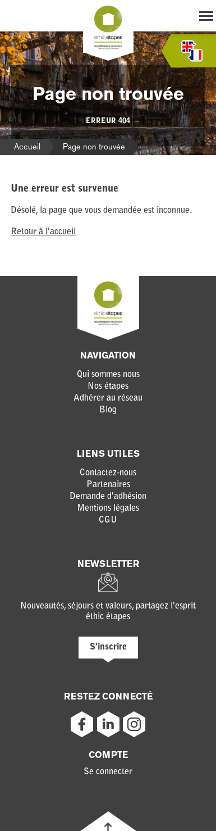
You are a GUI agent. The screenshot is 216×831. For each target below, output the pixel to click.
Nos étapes (108, 386)
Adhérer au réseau (108, 398)
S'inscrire (108, 647)
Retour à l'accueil (43, 232)
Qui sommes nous (108, 374)
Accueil (27, 147)
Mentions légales (108, 508)
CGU (108, 520)
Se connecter (108, 772)
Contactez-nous (108, 473)
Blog (108, 410)
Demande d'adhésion (108, 496)
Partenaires (108, 484)
